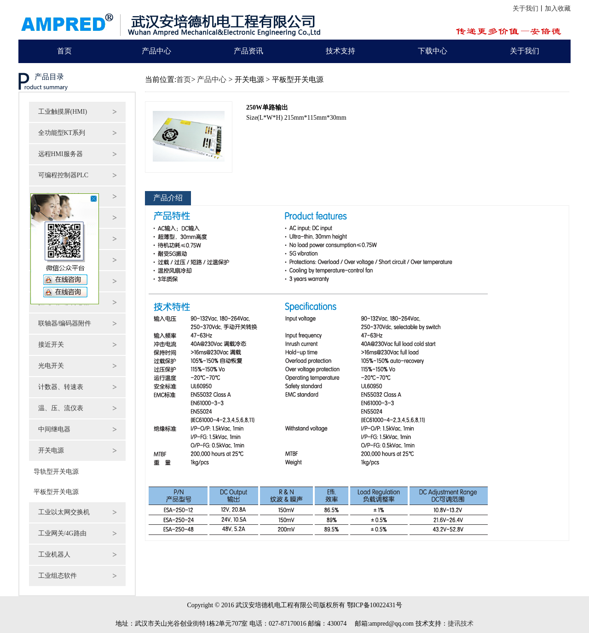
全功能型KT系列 (62, 132)
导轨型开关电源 (54, 471)
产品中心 (156, 51)
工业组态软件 (57, 575)
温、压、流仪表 (60, 408)
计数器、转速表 (60, 386)
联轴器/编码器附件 (65, 323)
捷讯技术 (461, 623)
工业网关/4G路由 (62, 533)
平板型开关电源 (54, 491)
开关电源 (51, 450)
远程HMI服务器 (60, 154)
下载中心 (432, 51)
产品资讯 (248, 51)
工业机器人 (54, 554)
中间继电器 (54, 429)
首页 (64, 51)
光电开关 (51, 365)
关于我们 (525, 8)
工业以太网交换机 (64, 512)
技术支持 (340, 51)
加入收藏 (558, 8)
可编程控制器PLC (63, 175)
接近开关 (51, 344)
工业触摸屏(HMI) (62, 111)
